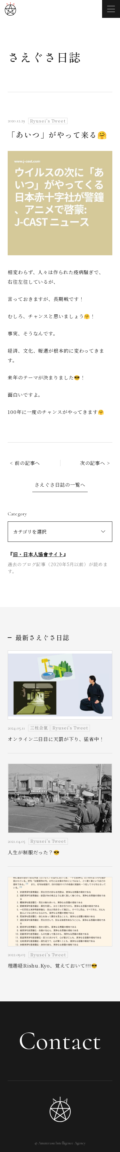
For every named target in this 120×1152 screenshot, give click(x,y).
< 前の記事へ (25, 463)
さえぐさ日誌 (44, 57)
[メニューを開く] (111, 9)
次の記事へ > (95, 463)
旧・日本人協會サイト (38, 554)
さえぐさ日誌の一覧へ (60, 484)
